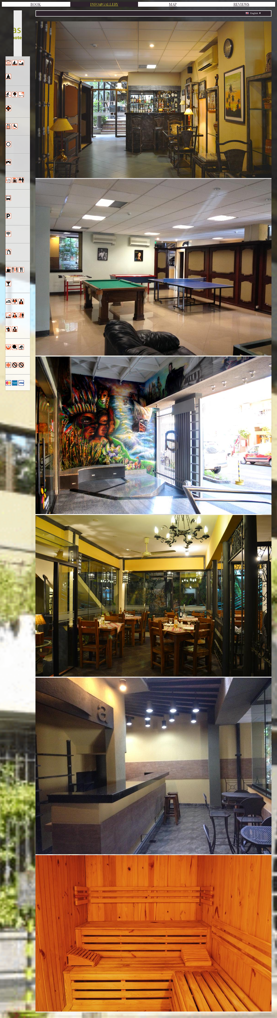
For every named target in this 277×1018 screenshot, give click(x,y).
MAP (173, 4)
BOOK (35, 4)
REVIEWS (241, 4)
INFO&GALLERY (104, 4)
